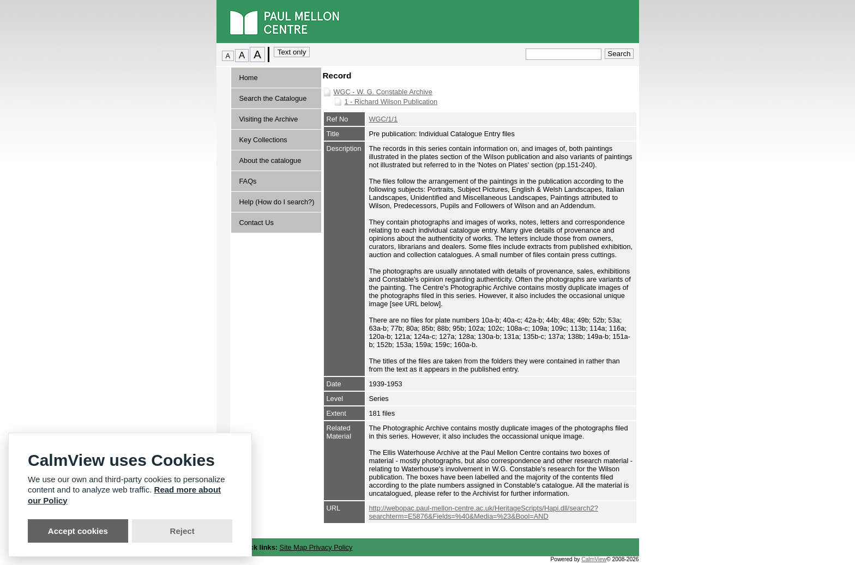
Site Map (294, 547)
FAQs (248, 181)
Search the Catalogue (273, 98)
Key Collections (263, 140)
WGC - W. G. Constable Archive (383, 92)
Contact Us (256, 222)
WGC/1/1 (383, 119)
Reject (182, 531)
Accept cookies (78, 531)
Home (248, 78)
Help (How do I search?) (277, 202)
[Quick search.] (563, 54)
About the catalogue (270, 160)
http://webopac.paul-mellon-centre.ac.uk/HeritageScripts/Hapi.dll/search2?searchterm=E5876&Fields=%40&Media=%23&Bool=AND (483, 512)
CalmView (593, 559)
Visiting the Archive (268, 119)
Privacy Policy (331, 547)
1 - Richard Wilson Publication (391, 102)
